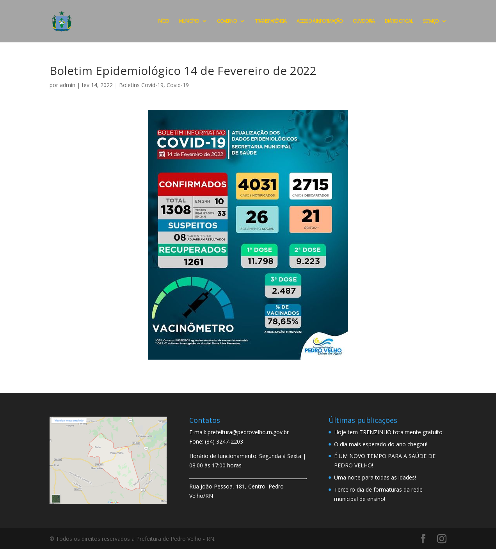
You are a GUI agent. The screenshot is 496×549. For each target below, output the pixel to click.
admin (67, 85)
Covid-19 (178, 85)
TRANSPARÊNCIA (270, 21)
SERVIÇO (431, 21)
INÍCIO (163, 21)
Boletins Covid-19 (141, 85)
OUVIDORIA (364, 21)
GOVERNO (227, 21)
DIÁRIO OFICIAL (399, 21)
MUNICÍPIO (189, 21)
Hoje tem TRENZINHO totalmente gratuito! (389, 432)
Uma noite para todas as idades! (375, 477)
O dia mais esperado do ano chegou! (380, 444)
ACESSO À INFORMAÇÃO (320, 21)
